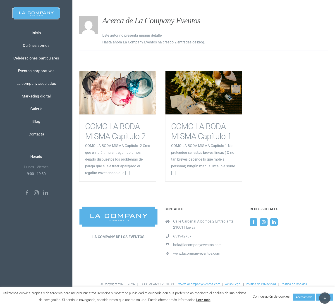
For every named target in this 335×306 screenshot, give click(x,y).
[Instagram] (264, 222)
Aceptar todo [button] (304, 297)
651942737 (182, 236)
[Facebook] (253, 222)
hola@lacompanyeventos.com (197, 245)
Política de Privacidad (261, 284)
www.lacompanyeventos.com (196, 253)
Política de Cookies (294, 284)
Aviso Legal (233, 284)
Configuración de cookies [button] (271, 296)
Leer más (203, 300)
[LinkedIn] (274, 222)
